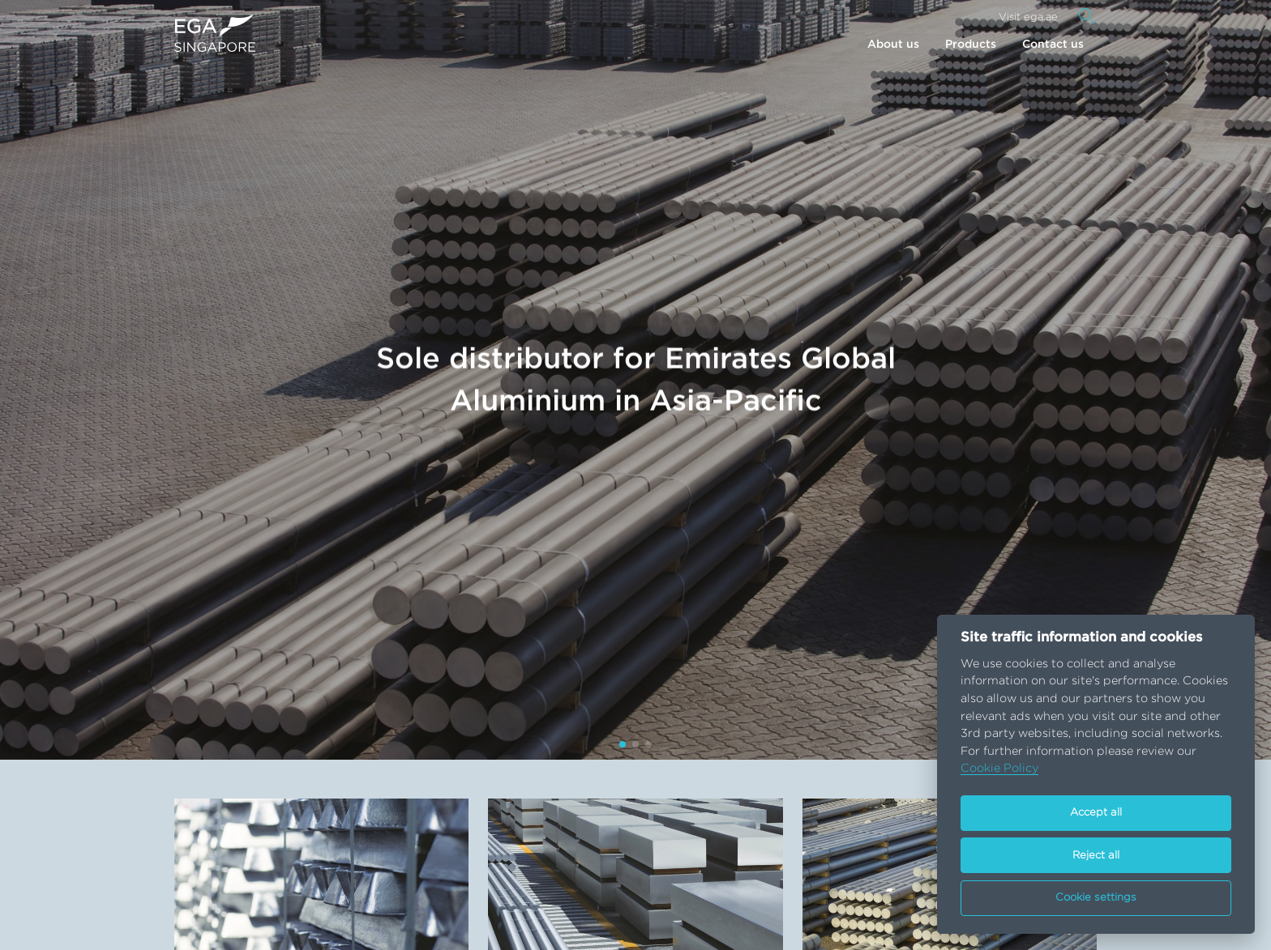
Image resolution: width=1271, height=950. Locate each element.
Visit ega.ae (1028, 17)
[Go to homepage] (214, 33)
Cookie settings (1095, 897)
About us (893, 44)
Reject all (1095, 855)
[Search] (1087, 16)
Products (970, 44)
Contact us (1053, 44)
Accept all (1096, 812)
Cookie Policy (999, 768)
